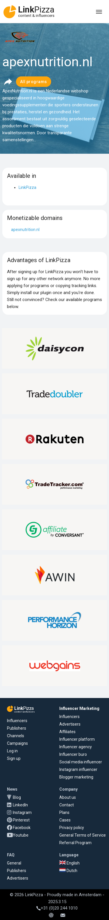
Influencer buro (73, 754)
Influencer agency (75, 746)
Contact (66, 805)
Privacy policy (71, 827)
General (14, 863)
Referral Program (75, 842)
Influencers (17, 720)
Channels (15, 735)
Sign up (14, 758)
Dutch (68, 870)
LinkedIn (20, 805)
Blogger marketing (76, 777)
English (69, 863)
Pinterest (21, 820)
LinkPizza (27, 187)
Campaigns (17, 743)
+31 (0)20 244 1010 (57, 908)
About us (67, 797)
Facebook (22, 827)
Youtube (20, 835)
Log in (12, 751)
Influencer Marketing (79, 708)
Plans (64, 812)
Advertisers (70, 724)
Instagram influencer (78, 769)
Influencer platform (77, 739)
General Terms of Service (82, 835)
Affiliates (67, 731)
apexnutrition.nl (25, 229)
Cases (65, 820)
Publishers (16, 728)
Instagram (22, 812)
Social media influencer (80, 762)
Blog (17, 797)
